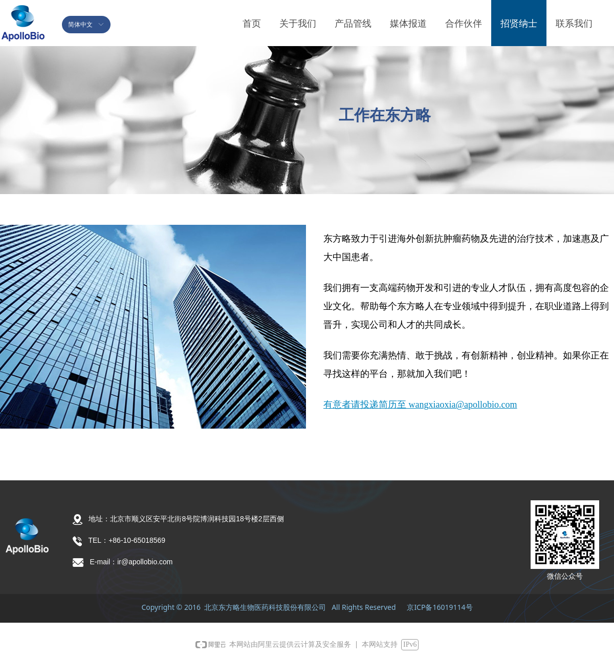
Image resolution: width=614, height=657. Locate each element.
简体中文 (80, 24)
